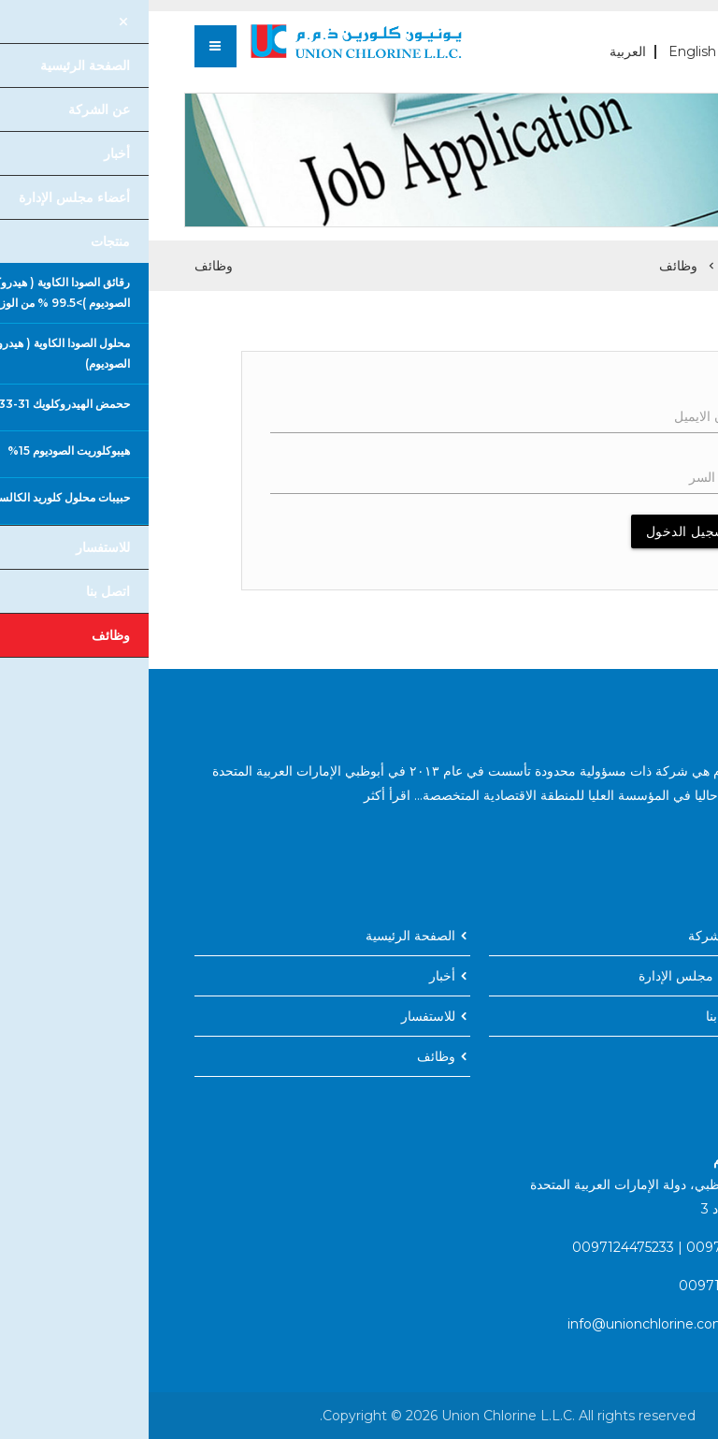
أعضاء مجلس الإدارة (545, 975)
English (543, 52)
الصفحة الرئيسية (625, 265)
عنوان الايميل (560, 416)
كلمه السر (568, 477)
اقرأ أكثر (238, 795)
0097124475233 (474, 1247)
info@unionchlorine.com (498, 1323)
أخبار (293, 975)
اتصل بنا (579, 1016)
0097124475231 (588, 1247)
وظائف (529, 265)
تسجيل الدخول (539, 531)
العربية (479, 52)
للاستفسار (279, 1016)
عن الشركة (570, 935)
